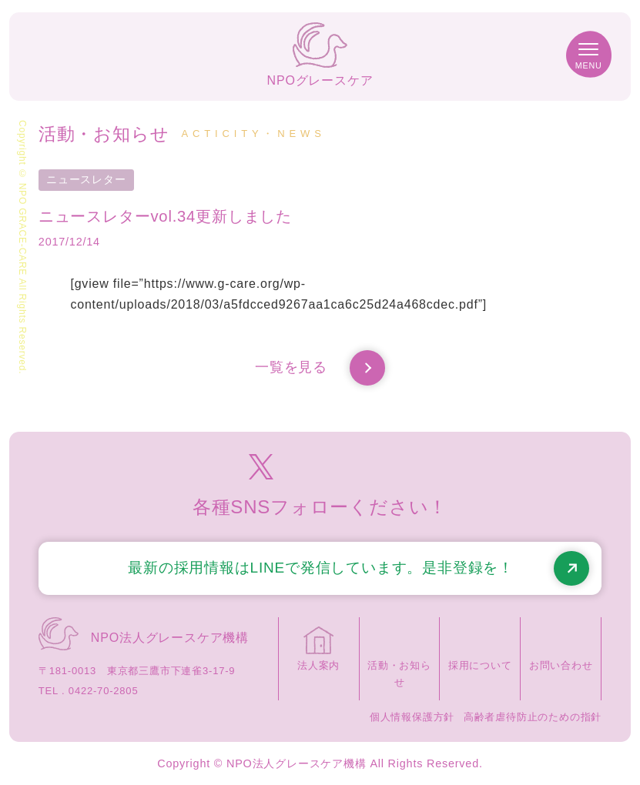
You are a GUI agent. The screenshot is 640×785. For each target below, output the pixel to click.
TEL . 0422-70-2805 (89, 690)
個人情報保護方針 (412, 717)
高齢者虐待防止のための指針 (532, 717)
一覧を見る (320, 368)
